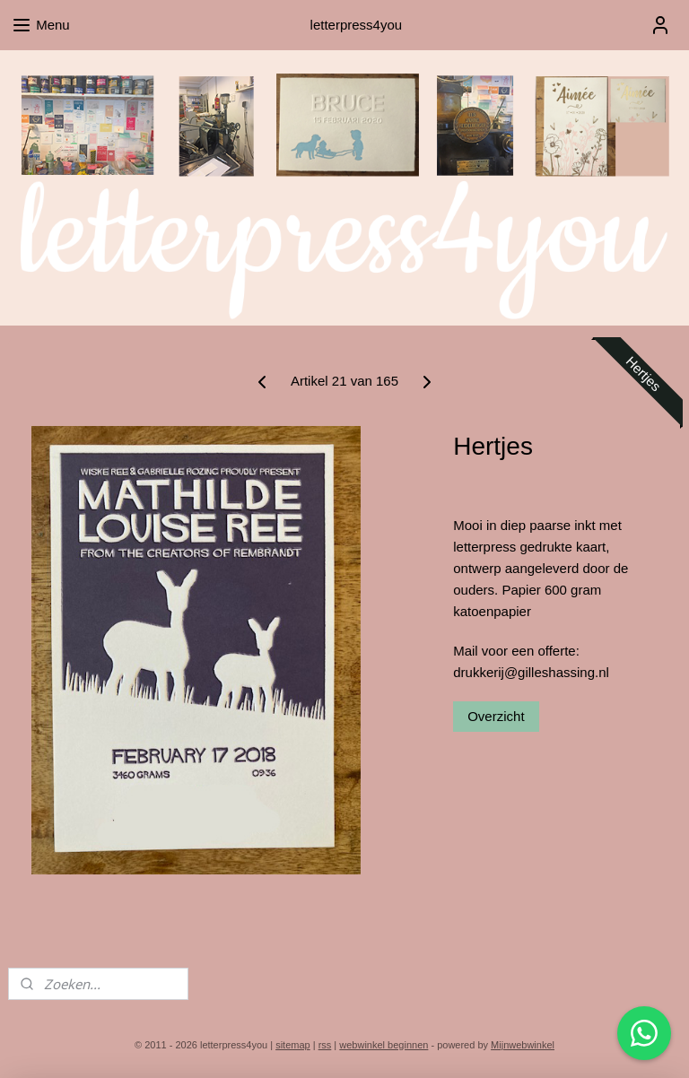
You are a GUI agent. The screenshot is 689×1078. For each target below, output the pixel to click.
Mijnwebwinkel (522, 1044)
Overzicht (495, 716)
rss (325, 1044)
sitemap (292, 1044)
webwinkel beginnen (383, 1044)
